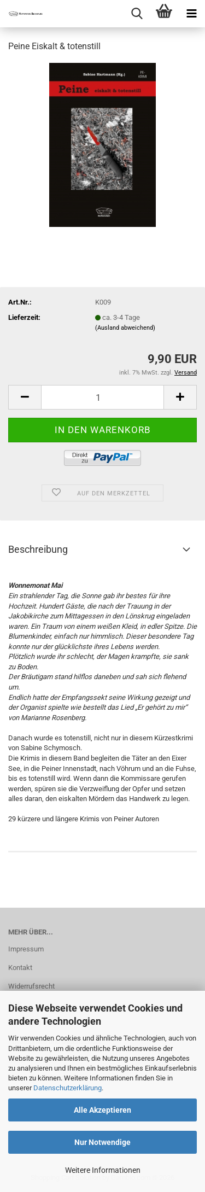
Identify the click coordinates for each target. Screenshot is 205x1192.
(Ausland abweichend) (125, 327)
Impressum (26, 949)
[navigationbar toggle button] (191, 13)
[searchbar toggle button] (136, 13)
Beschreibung (38, 549)
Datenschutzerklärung (67, 1088)
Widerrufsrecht (31, 986)
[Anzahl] (102, 397)
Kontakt (20, 967)
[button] (24, 397)
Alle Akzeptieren (102, 1110)
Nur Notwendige (102, 1142)
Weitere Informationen (102, 1170)
